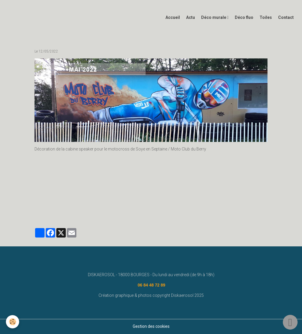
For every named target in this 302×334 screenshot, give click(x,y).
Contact (286, 17)
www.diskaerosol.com (55, 202)
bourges (169, 202)
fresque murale (118, 202)
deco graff (190, 202)
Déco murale (214, 17)
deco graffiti (250, 202)
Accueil (172, 17)
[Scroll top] (290, 322)
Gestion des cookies (151, 326)
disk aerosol (89, 202)
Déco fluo (244, 17)
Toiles (266, 17)
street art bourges (219, 202)
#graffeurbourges (86, 211)
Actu (190, 17)
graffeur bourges (51, 211)
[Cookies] (12, 321)
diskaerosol (146, 202)
